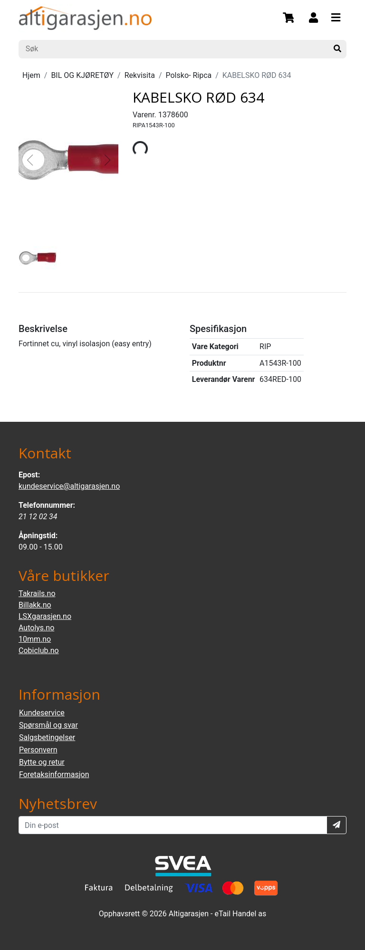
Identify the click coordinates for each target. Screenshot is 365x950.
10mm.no (35, 639)
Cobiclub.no (39, 650)
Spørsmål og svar (48, 725)
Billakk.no (35, 604)
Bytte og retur (42, 762)
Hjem (31, 75)
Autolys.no (36, 627)
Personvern (38, 749)
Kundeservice (42, 712)
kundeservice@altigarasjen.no (69, 486)
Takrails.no (37, 593)
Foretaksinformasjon (54, 774)
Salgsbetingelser (47, 737)
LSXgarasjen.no (45, 616)
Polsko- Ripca (189, 75)
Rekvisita (140, 75)
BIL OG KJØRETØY (82, 75)
